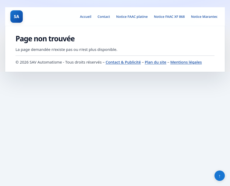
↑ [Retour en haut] (220, 176)
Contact (104, 16)
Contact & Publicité (123, 62)
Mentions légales (186, 62)
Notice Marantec (204, 16)
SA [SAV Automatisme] (16, 16)
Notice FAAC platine (132, 16)
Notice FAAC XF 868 (169, 16)
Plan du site (155, 62)
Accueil (85, 16)
